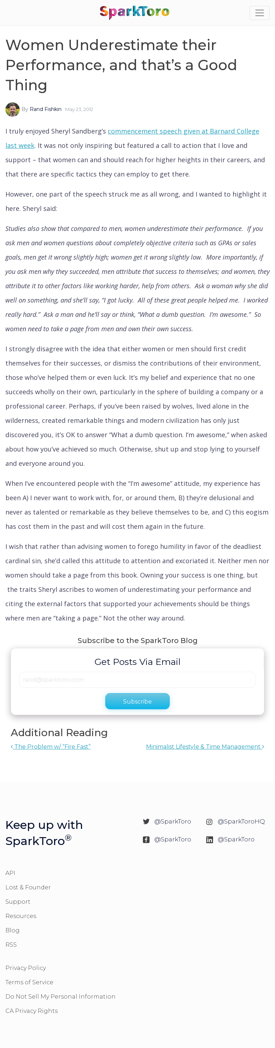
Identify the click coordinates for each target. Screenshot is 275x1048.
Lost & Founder (28, 887)
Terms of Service (29, 982)
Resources (20, 916)
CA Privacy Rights (31, 1011)
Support (17, 901)
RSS (11, 944)
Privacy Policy (25, 968)
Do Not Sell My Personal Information (60, 996)
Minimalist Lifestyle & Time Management (205, 746)
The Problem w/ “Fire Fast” (51, 746)
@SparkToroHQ (241, 821)
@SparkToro (172, 821)
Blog (12, 930)
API (10, 873)
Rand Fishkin (46, 109)
